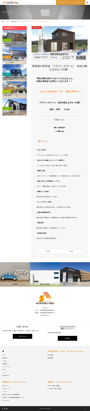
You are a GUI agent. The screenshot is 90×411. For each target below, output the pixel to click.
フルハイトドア (6, 388)
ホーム (4, 355)
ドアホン (4, 391)
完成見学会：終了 (37, 27)
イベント (4, 372)
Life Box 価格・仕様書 (53, 385)
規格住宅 (59, 382)
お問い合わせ (22, 336)
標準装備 (14, 382)
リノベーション (6, 366)
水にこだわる (5, 400)
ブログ (4, 369)
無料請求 (67, 338)
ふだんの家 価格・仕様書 (54, 388)
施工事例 (4, 363)
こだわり (4, 360)
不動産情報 (50, 358)
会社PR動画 (50, 355)
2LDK (7, 40)
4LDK (7, 91)
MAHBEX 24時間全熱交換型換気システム (13, 397)
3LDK (7, 57)
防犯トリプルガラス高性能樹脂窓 (10, 394)
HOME (3, 351)
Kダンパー (5, 385)
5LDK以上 (7, 74)
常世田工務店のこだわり (65, 351)
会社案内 (4, 358)
